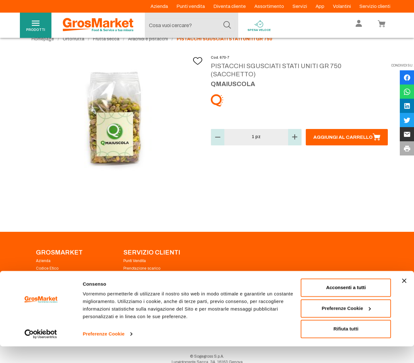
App (320, 6)
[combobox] (190, 25)
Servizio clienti (374, 6)
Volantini (342, 6)
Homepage (43, 50)
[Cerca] (227, 25)
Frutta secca (106, 50)
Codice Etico (47, 280)
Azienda (160, 6)
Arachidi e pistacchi (148, 50)
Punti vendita (191, 6)
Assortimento (269, 6)
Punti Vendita (134, 272)
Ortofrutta (73, 50)
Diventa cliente (230, 6)
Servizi (300, 6)
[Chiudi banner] (404, 297)
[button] (217, 149)
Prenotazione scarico (141, 280)
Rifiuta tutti (346, 345)
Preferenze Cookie (104, 350)
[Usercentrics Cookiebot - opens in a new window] (40, 350)
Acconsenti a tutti (346, 304)
